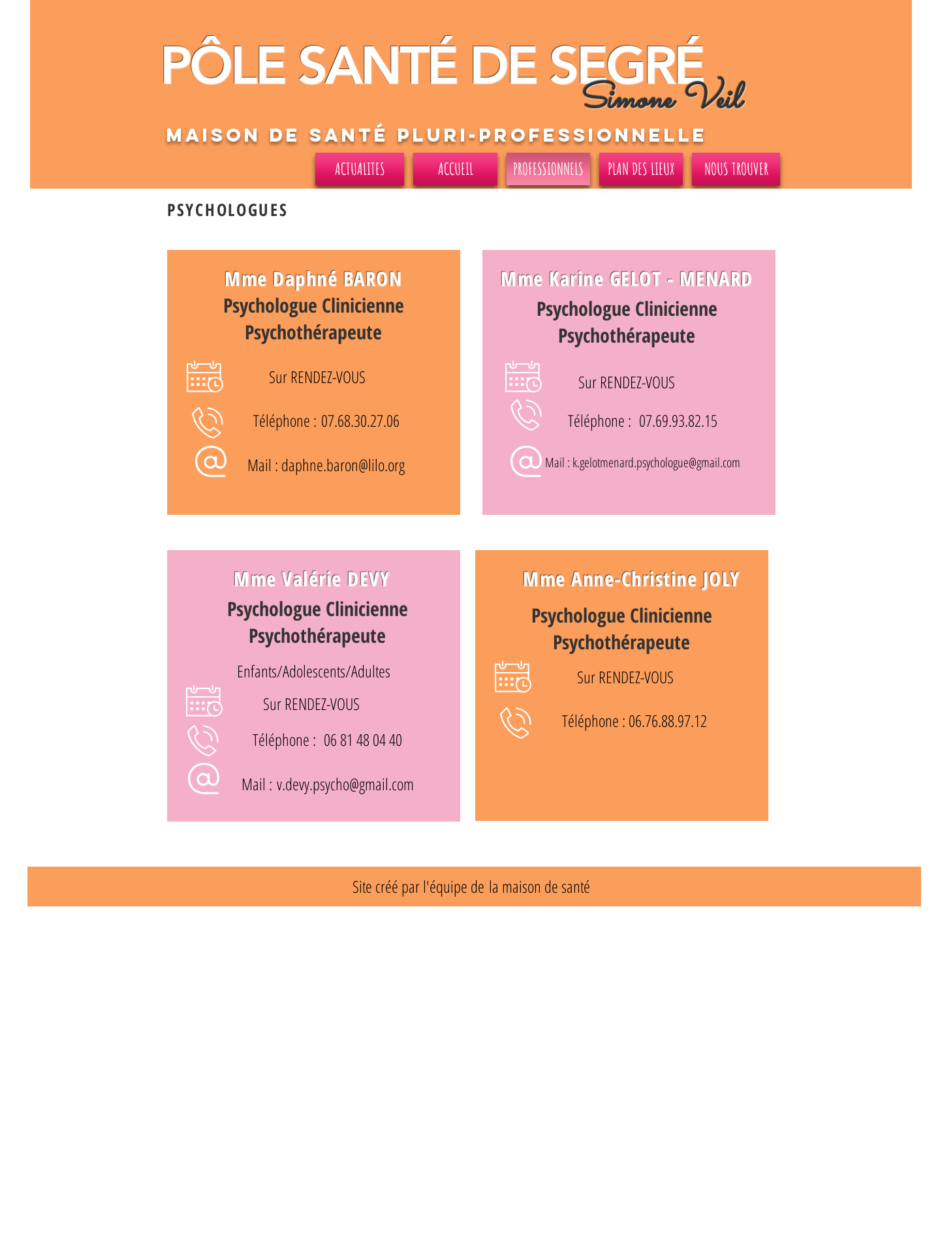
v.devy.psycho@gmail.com (345, 784)
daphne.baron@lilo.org (343, 465)
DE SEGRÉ (579, 66)
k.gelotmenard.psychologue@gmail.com (656, 462)
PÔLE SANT (293, 66)
